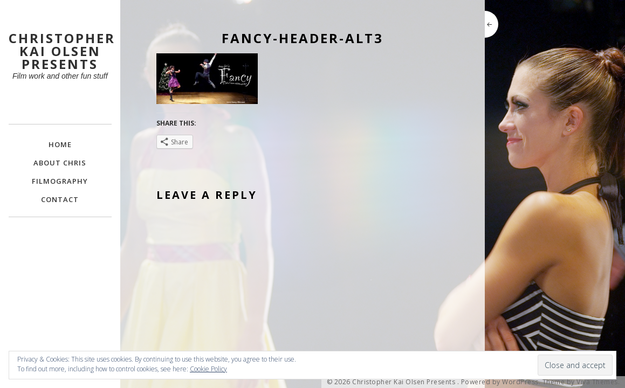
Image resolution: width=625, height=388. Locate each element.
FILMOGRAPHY (60, 181)
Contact (60, 199)
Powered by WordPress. (501, 382)
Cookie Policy (208, 368)
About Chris (59, 163)
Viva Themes (597, 382)
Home (60, 144)
